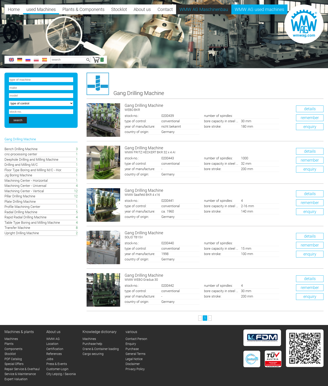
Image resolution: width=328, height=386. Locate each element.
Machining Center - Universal (25, 186)
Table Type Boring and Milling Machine (32, 223)
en (11, 59)
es (44, 59)
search (17, 120)
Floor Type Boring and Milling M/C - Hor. (33, 170)
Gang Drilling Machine (224, 107)
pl (36, 59)
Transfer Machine (17, 228)
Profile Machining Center (22, 207)
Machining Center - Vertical (24, 191)
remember (310, 117)
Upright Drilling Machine (21, 233)
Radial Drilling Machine (20, 212)
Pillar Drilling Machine (19, 196)
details (310, 108)
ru (28, 59)
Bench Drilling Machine (21, 149)
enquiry (309, 126)
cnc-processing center (20, 154)
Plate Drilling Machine (20, 202)
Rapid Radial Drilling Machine (25, 217)
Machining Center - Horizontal (26, 181)
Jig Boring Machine (18, 175)
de (19, 59)
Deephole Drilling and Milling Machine (31, 160)
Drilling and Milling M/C (21, 165)
